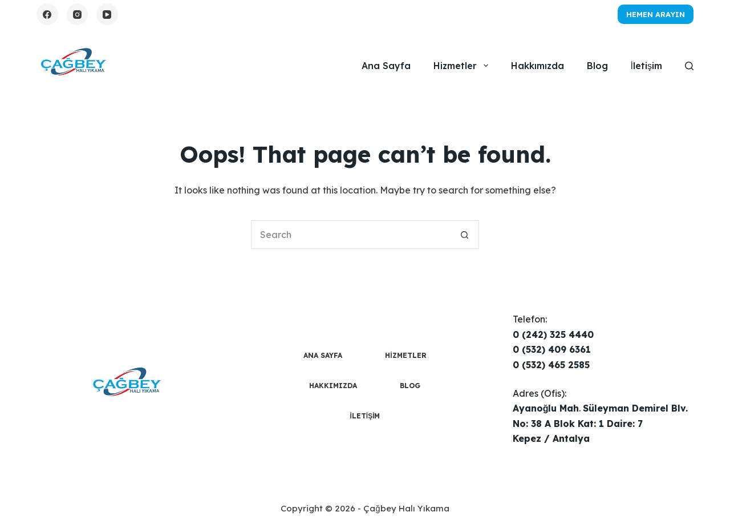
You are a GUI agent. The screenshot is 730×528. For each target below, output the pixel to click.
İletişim (646, 65)
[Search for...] (351, 234)
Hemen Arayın (655, 14)
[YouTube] (107, 14)
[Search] (689, 66)
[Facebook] (47, 14)
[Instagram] (77, 14)
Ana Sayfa (386, 65)
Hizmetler (462, 65)
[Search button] (465, 234)
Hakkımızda (537, 65)
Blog (597, 65)
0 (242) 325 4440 (553, 334)
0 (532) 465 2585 (551, 364)
